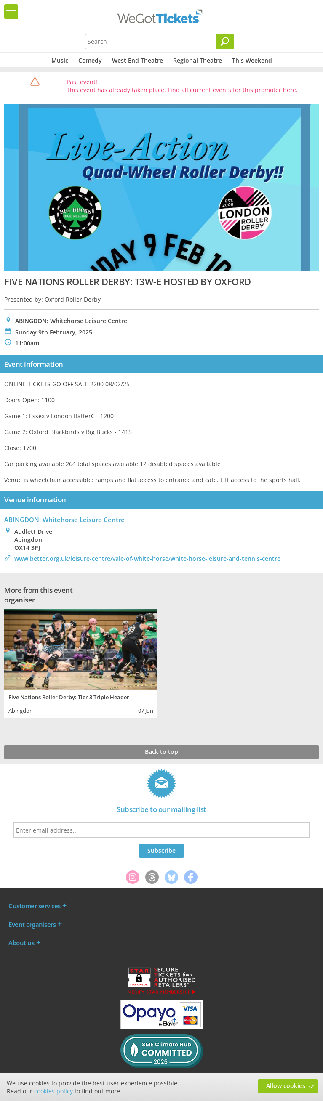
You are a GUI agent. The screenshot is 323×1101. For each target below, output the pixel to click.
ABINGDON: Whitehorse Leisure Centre (64, 519)
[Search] (225, 41)
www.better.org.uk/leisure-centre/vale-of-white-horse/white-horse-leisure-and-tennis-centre (147, 558)
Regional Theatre (197, 60)
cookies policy (53, 1091)
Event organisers (32, 924)
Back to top (161, 752)
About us (21, 943)
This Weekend (252, 60)
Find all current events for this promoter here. (233, 90)
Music (59, 60)
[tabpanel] (81, 663)
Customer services (34, 906)
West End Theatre (137, 60)
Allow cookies (285, 1086)
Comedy (90, 60)
